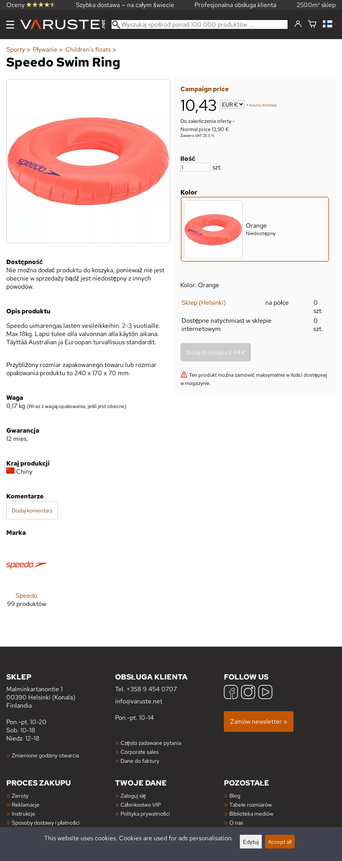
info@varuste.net (138, 701)
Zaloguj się (133, 795)
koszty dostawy (263, 105)
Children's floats (90, 49)
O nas (236, 822)
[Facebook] (231, 693)
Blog (234, 795)
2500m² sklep (316, 5)
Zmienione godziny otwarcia (45, 755)
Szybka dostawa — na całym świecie (125, 5)
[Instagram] (248, 693)
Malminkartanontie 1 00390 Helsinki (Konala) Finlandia (60, 691)
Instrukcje (23, 813)
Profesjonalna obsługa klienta (235, 5)
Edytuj (251, 841)
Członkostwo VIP (141, 804)
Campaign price (204, 89)
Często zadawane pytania (151, 742)
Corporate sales (139, 751)
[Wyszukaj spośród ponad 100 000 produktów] (199, 24)
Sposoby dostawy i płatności (45, 822)
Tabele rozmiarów (250, 804)
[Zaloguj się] (298, 24)
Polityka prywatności (145, 813)
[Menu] (10, 25)
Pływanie (48, 49)
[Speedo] (26, 582)
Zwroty (20, 795)
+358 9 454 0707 (151, 689)
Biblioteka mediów (251, 813)
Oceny (31, 5)
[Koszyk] (312, 24)
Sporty (18, 49)
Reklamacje (26, 804)
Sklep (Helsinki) (204, 302)
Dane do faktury (140, 760)
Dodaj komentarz (32, 510)
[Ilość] (195, 167)
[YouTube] (265, 693)
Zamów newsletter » (258, 721)
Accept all (280, 841)
